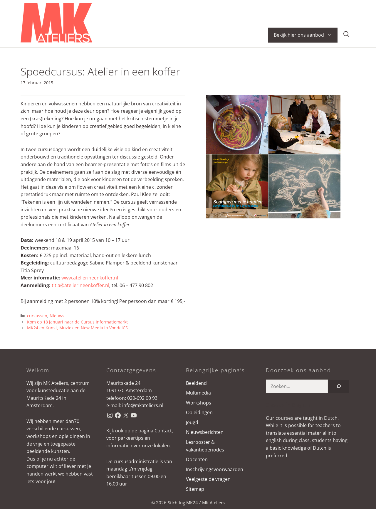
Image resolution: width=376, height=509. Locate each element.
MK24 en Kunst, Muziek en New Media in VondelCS (77, 328)
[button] (346, 35)
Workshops (198, 403)
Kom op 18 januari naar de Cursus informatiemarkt (77, 322)
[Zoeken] (339, 386)
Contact (163, 430)
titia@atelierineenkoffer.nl (80, 285)
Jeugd (192, 422)
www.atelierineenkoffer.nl (89, 277)
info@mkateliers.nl (142, 405)
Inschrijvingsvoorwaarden (214, 469)
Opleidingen (199, 412)
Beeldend (196, 383)
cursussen (37, 315)
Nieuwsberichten (205, 432)
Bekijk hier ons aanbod (306, 35)
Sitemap (195, 489)
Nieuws (57, 315)
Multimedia (198, 393)
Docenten (197, 459)
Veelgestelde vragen (208, 479)
